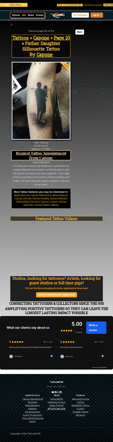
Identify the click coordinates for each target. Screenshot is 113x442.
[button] (80, 15)
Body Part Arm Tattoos (36, 201)
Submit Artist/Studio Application (56, 294)
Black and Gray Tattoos (26, 195)
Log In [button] (96, 15)
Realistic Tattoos (49, 198)
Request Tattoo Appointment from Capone (41, 155)
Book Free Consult (95, 5)
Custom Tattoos (57, 201)
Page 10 (62, 38)
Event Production (32, 415)
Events (39, 15)
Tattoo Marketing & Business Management (32, 402)
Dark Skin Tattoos (32, 204)
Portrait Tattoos (31, 198)
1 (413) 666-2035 (56, 408)
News (31, 15)
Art (24, 15)
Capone (41, 38)
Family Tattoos (51, 204)
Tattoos (16, 15)
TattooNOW (56, 399)
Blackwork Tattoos (49, 195)
